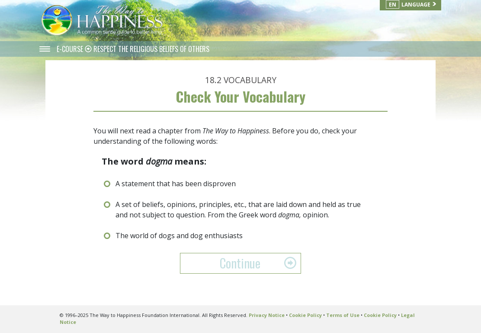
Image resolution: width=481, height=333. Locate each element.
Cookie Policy (305, 315)
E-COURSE (71, 49)
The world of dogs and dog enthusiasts (179, 235)
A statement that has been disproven (175, 183)
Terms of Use (342, 315)
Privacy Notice (267, 315)
